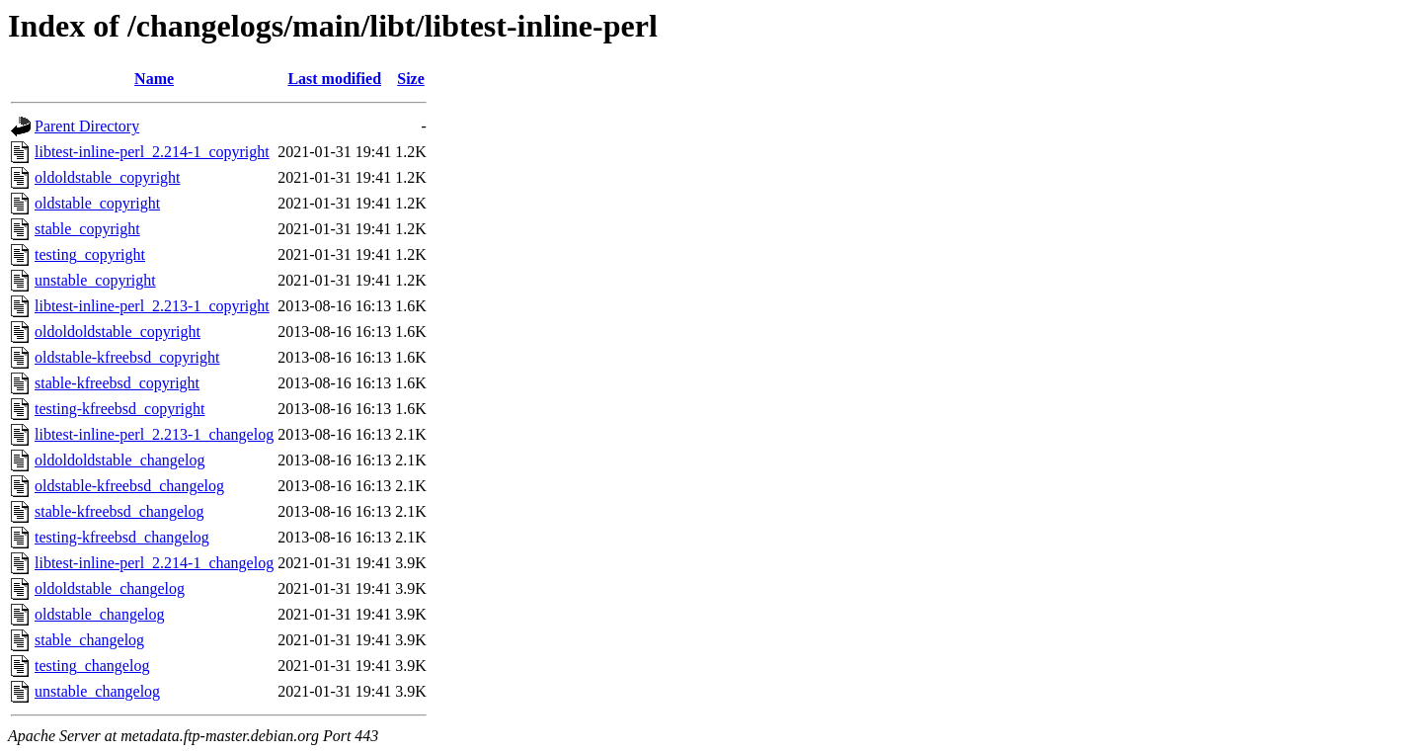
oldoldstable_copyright (108, 177)
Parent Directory (87, 126)
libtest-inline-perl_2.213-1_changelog (154, 434)
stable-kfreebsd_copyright (117, 383)
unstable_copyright (95, 280)
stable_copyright (87, 228)
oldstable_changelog (100, 614)
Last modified (334, 78)
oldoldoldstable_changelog (119, 460)
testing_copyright (90, 254)
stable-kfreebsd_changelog (119, 511)
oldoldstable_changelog (110, 588)
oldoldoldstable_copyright (117, 331)
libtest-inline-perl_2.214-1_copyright (152, 151)
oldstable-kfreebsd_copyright (127, 357)
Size (411, 78)
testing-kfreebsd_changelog (122, 537)
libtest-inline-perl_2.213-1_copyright (152, 305)
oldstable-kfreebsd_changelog (129, 485)
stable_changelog (89, 639)
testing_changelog (92, 665)
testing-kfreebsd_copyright (119, 408)
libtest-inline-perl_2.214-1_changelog (154, 562)
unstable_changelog (97, 691)
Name (154, 78)
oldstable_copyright (97, 203)
